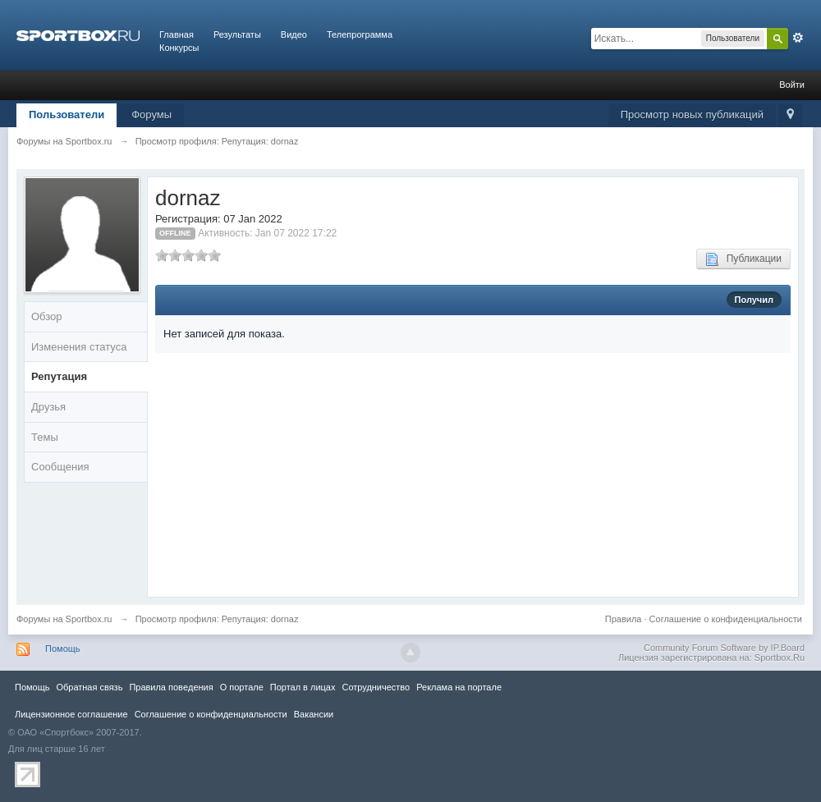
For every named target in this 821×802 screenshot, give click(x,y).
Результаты (237, 34)
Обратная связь (89, 687)
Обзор (46, 316)
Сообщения (60, 467)
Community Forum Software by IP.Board (724, 648)
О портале (242, 687)
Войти (792, 84)
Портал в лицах (303, 687)
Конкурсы (179, 48)
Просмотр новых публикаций (692, 114)
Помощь (62, 648)
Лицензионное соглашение (71, 714)
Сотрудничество (376, 687)
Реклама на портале (459, 687)
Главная (176, 34)
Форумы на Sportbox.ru (64, 619)
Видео (294, 34)
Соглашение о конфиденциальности (725, 619)
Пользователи (66, 114)
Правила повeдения (171, 687)
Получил (754, 300)
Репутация (59, 376)
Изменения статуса (78, 347)
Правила (623, 619)
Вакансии (313, 714)
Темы (44, 437)
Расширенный (798, 37)
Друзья (48, 407)
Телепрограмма (359, 34)
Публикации (743, 259)
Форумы (151, 114)
